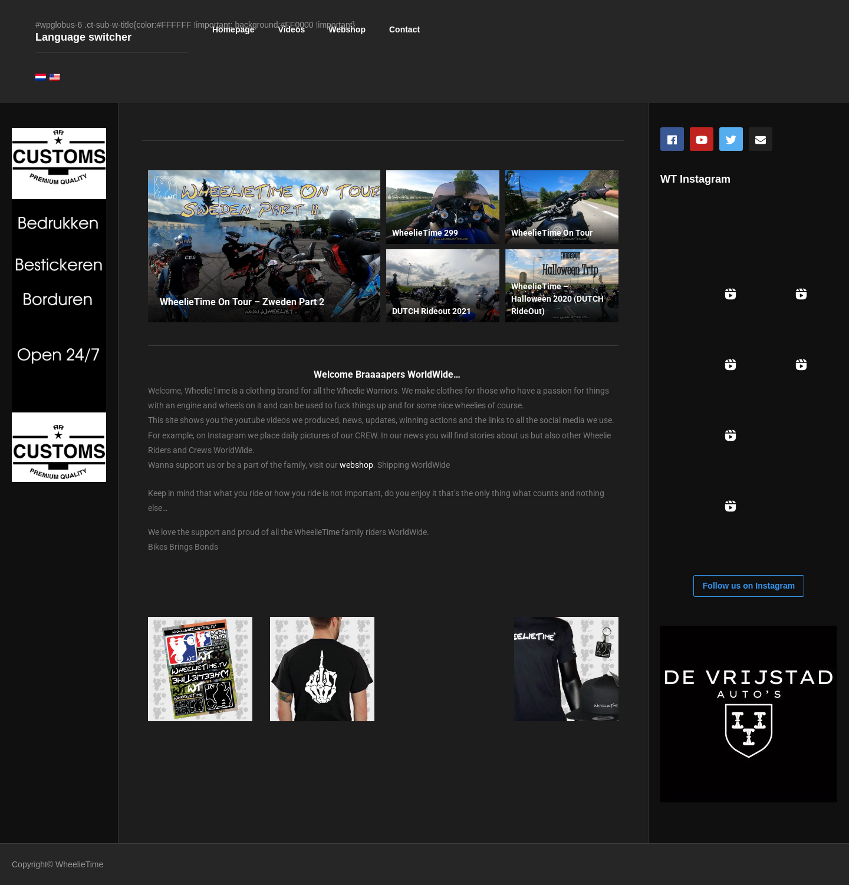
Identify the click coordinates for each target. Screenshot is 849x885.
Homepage (233, 29)
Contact (404, 29)
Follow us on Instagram (749, 585)
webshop (356, 465)
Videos (291, 29)
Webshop (347, 29)
